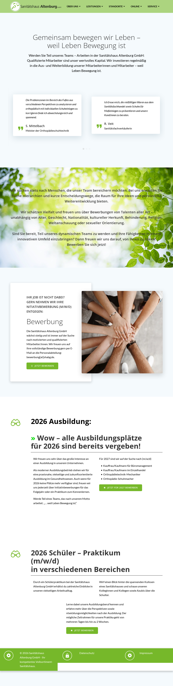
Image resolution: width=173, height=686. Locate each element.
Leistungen (95, 6)
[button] (83, 149)
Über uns (74, 6)
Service (154, 6)
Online (137, 6)
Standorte (117, 6)
